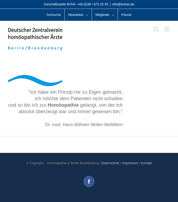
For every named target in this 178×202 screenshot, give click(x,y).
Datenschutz (110, 163)
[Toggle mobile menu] (167, 29)
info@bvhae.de (123, 4)
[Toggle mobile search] (156, 29)
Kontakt (146, 163)
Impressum (130, 163)
